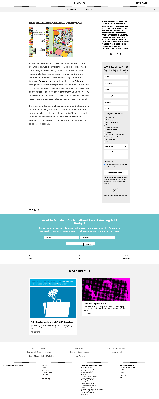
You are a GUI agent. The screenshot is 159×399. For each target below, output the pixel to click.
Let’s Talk (142, 3)
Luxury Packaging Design (88, 386)
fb (111, 54)
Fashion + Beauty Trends (79, 353)
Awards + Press (79, 349)
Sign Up (96, 244)
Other (108, 142)
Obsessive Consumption (40, 81)
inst (120, 54)
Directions (45, 375)
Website (108, 125)
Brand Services (85, 375)
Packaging (109, 120)
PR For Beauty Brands (87, 392)
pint (117, 54)
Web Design (84, 395)
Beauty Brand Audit (86, 368)
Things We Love (79, 357)
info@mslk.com (46, 370)
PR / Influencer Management (115, 134)
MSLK (10, 3)
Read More (35, 331)
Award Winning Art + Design (41, 349)
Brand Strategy (110, 117)
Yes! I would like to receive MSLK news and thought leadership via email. (116, 165)
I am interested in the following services (114, 114)
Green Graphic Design (87, 381)
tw (114, 54)
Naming (108, 132)
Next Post (126, 256)
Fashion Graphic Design (88, 379)
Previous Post (32, 256)
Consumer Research (112, 127)
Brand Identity (110, 139)
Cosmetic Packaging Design (89, 377)
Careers (44, 377)
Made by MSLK (117, 353)
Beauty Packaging (86, 373)
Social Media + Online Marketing (41, 357)
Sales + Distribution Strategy (114, 122)
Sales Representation (112, 137)
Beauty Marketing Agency (88, 371)
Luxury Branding (85, 382)
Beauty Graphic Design (87, 370)
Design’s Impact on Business (117, 349)
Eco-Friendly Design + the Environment (41, 353)
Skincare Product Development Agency (92, 390)
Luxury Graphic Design (87, 384)
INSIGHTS (79, 3)
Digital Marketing (111, 130)
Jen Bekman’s (77, 81)
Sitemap (122, 378)
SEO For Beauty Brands (87, 393)
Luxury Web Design (86, 388)
